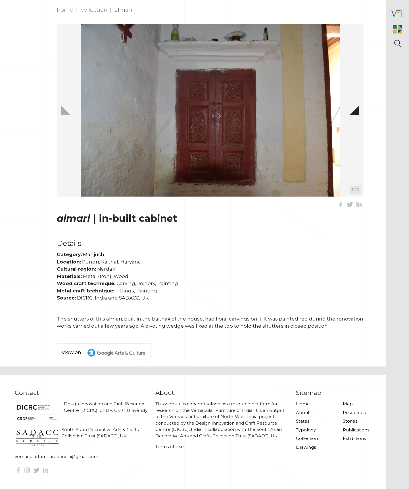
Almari (123, 9)
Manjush (93, 254)
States (302, 421)
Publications (356, 430)
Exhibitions (354, 438)
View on (106, 353)
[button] (354, 110)
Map (348, 403)
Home (65, 9)
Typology (306, 430)
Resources (354, 412)
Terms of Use (169, 446)
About (303, 412)
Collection (94, 9)
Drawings (306, 447)
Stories (350, 421)
